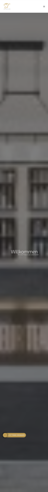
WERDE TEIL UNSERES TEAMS (24, 281)
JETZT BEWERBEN (24, 288)
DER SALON (23, 205)
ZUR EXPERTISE (24, 252)
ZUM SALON (24, 212)
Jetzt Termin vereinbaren (24, 151)
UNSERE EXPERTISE (24, 245)
